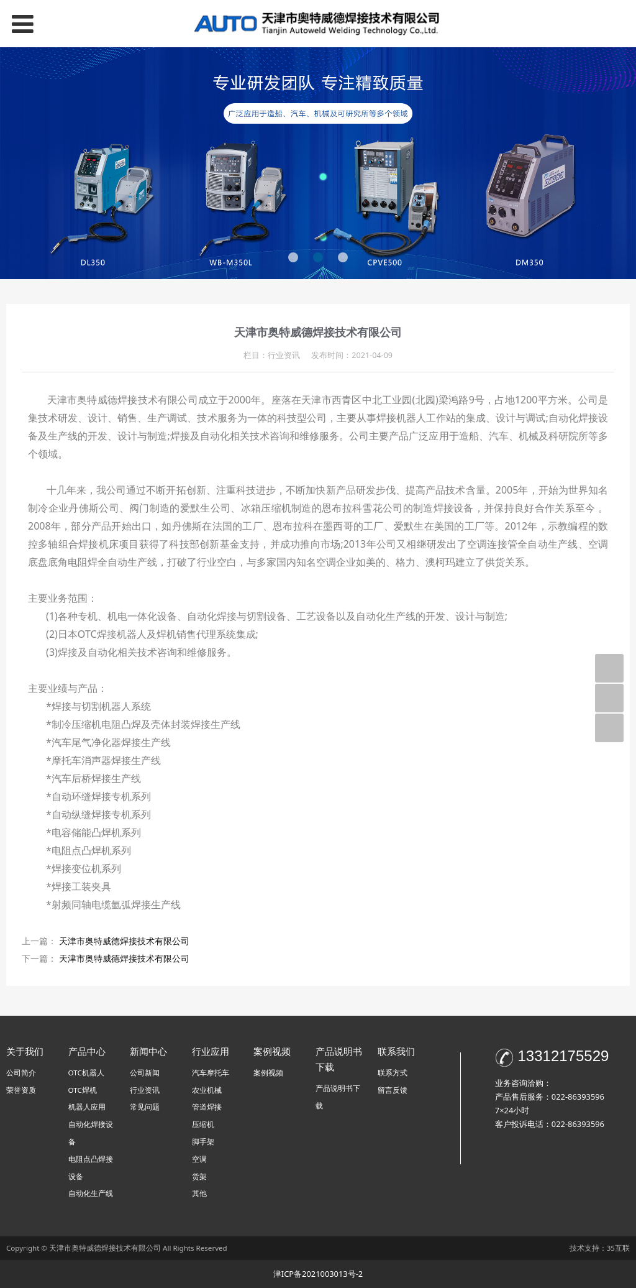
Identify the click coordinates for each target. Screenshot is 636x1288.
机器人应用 (87, 1106)
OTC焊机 (82, 1090)
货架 (199, 1176)
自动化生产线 (90, 1193)
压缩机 (203, 1124)
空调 (199, 1159)
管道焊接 (207, 1106)
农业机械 (207, 1090)
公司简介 (21, 1072)
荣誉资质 (21, 1090)
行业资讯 (145, 1090)
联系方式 (392, 1072)
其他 (199, 1193)
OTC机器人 (86, 1072)
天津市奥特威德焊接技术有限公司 (124, 941)
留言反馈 (392, 1090)
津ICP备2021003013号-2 (318, 1273)
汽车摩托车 (210, 1072)
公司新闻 (145, 1072)
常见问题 (145, 1106)
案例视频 (268, 1072)
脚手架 (203, 1141)
